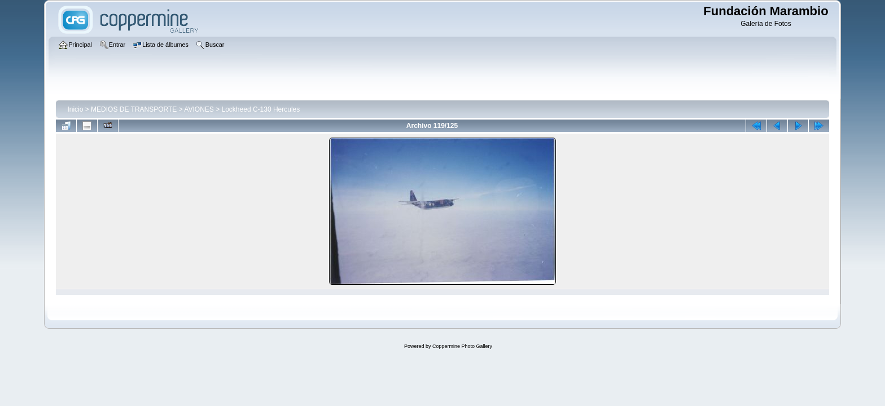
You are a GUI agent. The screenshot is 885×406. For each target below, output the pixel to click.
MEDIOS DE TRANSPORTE (134, 109)
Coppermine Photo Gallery (462, 346)
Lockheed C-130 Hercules (261, 109)
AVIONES (198, 109)
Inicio (75, 109)
